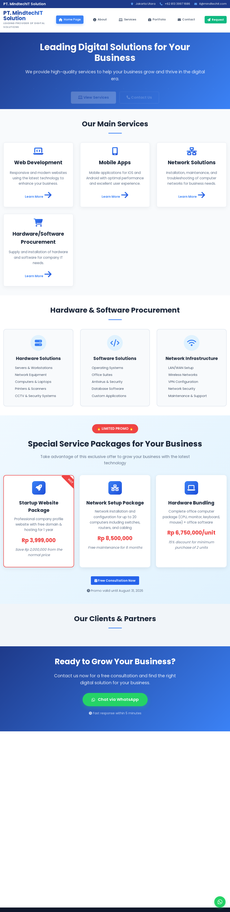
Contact (186, 19)
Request (215, 20)
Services (127, 19)
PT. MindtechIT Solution (23, 15)
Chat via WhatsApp (115, 699)
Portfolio (157, 19)
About (100, 19)
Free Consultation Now (115, 580)
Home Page (70, 19)
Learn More (38, 195)
